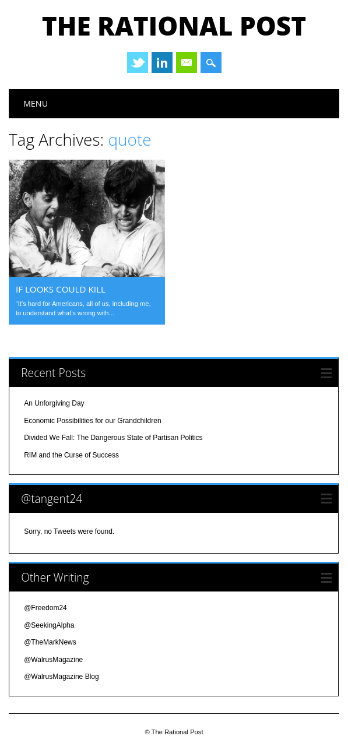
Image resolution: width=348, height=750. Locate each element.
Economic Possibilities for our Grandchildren (92, 421)
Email (186, 62)
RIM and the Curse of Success (71, 455)
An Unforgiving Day (54, 403)
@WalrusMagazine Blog (61, 676)
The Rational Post (174, 25)
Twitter (137, 62)
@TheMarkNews (50, 642)
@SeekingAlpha (49, 625)
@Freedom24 (45, 608)
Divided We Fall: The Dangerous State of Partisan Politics (113, 438)
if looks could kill (61, 289)
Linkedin (162, 62)
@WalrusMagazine (53, 660)
